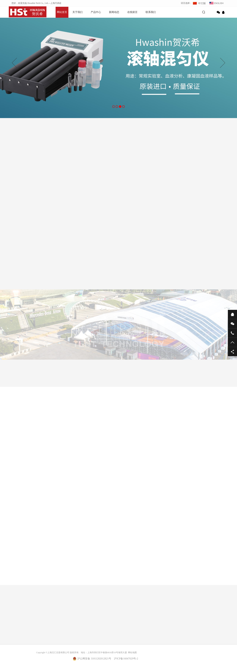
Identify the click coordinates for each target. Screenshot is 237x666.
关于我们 (77, 12)
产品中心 (96, 12)
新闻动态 (114, 12)
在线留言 (132, 12)
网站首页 (62, 12)
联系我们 (151, 12)
